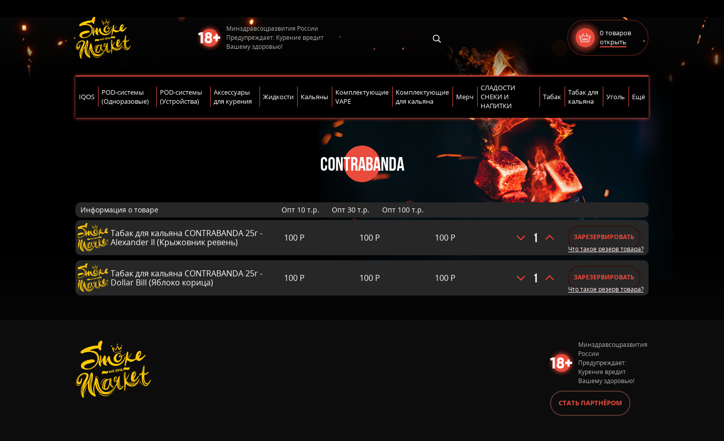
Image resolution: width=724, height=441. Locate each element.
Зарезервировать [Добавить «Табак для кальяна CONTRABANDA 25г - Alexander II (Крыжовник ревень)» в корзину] (604, 237)
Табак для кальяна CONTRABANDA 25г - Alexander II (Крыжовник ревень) (186, 238)
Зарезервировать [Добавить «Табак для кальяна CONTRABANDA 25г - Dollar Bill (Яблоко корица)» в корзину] (604, 277)
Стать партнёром (590, 402)
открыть (613, 41)
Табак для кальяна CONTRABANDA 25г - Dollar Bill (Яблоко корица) (186, 278)
